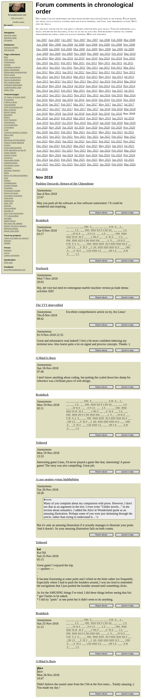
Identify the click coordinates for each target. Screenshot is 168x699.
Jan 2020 (105, 123)
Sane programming (12, 77)
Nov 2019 (80, 123)
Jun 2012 (67, 72)
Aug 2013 (42, 81)
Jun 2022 (67, 141)
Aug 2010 (91, 58)
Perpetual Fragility (12, 191)
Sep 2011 (54, 67)
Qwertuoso (9, 201)
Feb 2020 (117, 123)
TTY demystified (11, 216)
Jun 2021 (117, 132)
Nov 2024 (129, 155)
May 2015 (105, 90)
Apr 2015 (91, 90)
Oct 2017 (67, 109)
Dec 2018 (42, 118)
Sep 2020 (104, 127)
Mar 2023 (79, 146)
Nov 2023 (80, 150)
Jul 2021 (129, 132)
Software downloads (13, 85)
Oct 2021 (67, 136)
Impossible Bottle (11, 160)
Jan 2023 (54, 146)
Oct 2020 (116, 127)
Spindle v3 (8, 211)
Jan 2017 (54, 104)
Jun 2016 (67, 100)
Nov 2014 (129, 86)
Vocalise (7, 218)
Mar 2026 (130, 164)
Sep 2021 (54, 136)
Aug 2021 (42, 136)
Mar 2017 (79, 104)
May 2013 (105, 76)
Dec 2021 (92, 136)
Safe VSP (8, 203)
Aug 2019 (42, 123)
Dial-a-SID (8, 135)
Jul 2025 (129, 159)
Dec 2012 (42, 76)
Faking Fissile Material (14, 142)
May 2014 (55, 86)
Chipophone (9, 62)
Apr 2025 (91, 159)
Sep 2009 (54, 53)
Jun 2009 (117, 49)
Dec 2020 (42, 132)
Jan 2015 (54, 90)
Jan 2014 (105, 81)
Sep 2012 (104, 72)
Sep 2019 (54, 123)
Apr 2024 (42, 155)
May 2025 (105, 159)
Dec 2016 (42, 104)
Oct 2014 (116, 86)
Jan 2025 (54, 159)
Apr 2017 (91, 104)
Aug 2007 (54, 40)
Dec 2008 (42, 49)
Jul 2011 (128, 63)
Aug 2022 (91, 141)
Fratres (7, 145)
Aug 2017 (42, 109)
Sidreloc (7, 206)
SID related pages (12, 82)
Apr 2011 (91, 63)
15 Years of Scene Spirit (14, 97)
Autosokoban (10, 105)
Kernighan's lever (12, 165)
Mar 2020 (130, 123)
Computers (9, 127)
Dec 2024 (42, 159)
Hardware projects (12, 67)
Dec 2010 (42, 63)
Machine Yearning (12, 170)
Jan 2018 (105, 109)
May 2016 (55, 100)
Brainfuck (42, 220)
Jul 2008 (79, 44)
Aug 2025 (42, 164)
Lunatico (8, 168)
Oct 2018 (116, 113)
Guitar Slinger (10, 153)
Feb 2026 (117, 164)
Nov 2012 (129, 72)
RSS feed (8, 262)
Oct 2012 (116, 72)
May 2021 (105, 132)
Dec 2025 (92, 164)
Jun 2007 (41, 40)
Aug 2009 (42, 53)
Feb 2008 (116, 40)
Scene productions (12, 80)
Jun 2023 (117, 146)
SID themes (9, 50)
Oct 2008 (116, 44)
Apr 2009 (91, 49)
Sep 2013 (54, 81)
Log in (7, 253)
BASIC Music (10, 112)
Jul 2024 (79, 155)
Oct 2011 (67, 67)
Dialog (7, 137)
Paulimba (8, 188)
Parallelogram (10, 183)
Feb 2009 (66, 49)
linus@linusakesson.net (14, 270)
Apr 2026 (42, 169)
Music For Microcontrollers (16, 175)
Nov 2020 (129, 127)
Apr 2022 (42, 141)
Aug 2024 (91, 155)
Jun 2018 (67, 113)
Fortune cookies (11, 47)
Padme (7, 180)
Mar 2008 (129, 40)
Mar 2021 (79, 132)
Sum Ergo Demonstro (13, 213)
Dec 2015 (92, 95)
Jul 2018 (79, 113)
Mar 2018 (130, 109)
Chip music (9, 60)
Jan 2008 (104, 40)
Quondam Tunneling (13, 196)
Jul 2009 (129, 49)
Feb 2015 (66, 90)
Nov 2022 (129, 141)
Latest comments (11, 255)
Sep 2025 (54, 164)
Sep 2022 (104, 141)
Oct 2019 (67, 123)
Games (7, 65)
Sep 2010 (104, 58)
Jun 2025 (117, 159)
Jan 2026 (105, 164)
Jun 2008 (67, 44)
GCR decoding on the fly (15, 150)
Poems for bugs (11, 193)
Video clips (9, 90)
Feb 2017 (66, 104)
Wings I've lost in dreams (15, 226)
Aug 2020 (91, 127)
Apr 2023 (91, 146)
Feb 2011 (66, 63)
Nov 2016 (129, 100)
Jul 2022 (79, 141)
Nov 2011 (79, 67)
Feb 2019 (66, 118)
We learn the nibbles (13, 223)
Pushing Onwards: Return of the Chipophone (65, 183)
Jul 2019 (129, 118)
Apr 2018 (42, 113)
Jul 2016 (79, 100)
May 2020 (55, 127)
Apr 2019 (91, 118)
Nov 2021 (80, 136)
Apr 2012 (42, 72)
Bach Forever (10, 110)
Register (7, 250)
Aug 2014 (91, 86)
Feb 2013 (66, 76)
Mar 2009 (79, 49)
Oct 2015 (67, 95)
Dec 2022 (42, 146)
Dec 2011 (92, 67)
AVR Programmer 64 (13, 107)
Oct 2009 (67, 53)
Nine (6, 178)
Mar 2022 (130, 136)
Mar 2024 (130, 150)
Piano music (9, 75)
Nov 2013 (80, 81)
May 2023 (105, 146)
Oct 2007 (66, 40)
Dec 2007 (92, 40)
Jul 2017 (129, 104)
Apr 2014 (42, 86)
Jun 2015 (117, 90)
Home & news (10, 35)
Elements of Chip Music (14, 140)
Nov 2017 (80, 109)
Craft (6, 130)
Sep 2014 (104, 86)
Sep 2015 (54, 95)
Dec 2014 (42, 90)
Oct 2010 (116, 58)
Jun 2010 (67, 58)
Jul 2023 (129, 146)
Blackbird (8, 115)
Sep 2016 (104, 100)
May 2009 (105, 49)
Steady (7, 243)
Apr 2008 (42, 44)
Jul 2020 (79, 127)
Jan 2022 (105, 136)
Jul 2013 (129, 76)
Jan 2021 (54, 132)
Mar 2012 (129, 67)
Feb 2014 (117, 81)
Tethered (41, 442)
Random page (10, 38)
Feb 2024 (117, 150)
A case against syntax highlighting (57, 479)
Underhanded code (12, 87)
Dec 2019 (92, 123)
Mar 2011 (79, 63)
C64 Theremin (10, 120)
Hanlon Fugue (10, 155)
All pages (8, 40)
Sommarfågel (10, 208)
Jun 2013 (117, 76)
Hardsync (8, 158)
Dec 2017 (92, 109)
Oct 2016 (116, 100)
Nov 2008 (129, 44)
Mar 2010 (130, 53)
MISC (6, 173)
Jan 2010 (105, 53)
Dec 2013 (92, 81)
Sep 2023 (54, 150)
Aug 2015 (42, 95)
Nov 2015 (80, 95)
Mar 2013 (79, 76)
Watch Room (10, 221)
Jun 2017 (117, 104)
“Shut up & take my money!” (16, 238)
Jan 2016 (105, 95)
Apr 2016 (42, 100)
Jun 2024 (67, 155)
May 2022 (55, 141)
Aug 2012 (91, 72)
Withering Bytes (11, 228)
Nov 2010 (129, 58)
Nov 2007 (79, 40)
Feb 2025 (66, 159)
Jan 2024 (105, 150)
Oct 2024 (116, 155)
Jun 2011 (116, 63)
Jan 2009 (54, 49)
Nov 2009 (80, 53)
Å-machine (9, 100)
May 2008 (55, 44)
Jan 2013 (54, 76)
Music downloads (12, 70)
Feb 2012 (116, 67)
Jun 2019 (117, 118)
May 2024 (55, 155)
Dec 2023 (92, 150)
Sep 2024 (104, 155)
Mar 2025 (79, 159)
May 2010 (55, 58)
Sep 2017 (54, 109)
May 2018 (55, 113)
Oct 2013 (67, 81)
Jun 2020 (67, 127)
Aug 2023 (42, 150)
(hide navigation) (17, 18)
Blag (6, 57)
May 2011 (104, 63)
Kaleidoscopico (11, 163)
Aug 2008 (91, 44)
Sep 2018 (104, 113)
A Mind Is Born (10, 102)
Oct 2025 (67, 164)
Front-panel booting (12, 148)
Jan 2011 (54, 63)
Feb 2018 (117, 109)
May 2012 (55, 72)
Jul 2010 (79, 58)
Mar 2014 (130, 81)
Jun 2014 (67, 86)
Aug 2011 (42, 67)
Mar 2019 (79, 118)
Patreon (7, 241)
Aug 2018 (91, 113)
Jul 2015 (129, 90)
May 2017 (105, 104)
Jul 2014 (79, 86)
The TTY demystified (49, 305)
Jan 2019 (54, 118)
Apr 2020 (42, 127)
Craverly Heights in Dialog (15, 132)
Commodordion (11, 125)
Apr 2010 (42, 58)
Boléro (7, 117)
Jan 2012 (104, 67)
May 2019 (105, 118)
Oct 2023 (67, 150)
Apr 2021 (91, 132)
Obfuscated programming (15, 72)
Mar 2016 (130, 95)
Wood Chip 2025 (11, 231)
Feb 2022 (117, 136)
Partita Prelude (10, 185)
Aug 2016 (91, 100)
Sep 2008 (104, 44)
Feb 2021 (66, 132)
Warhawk (42, 268)
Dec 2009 (92, 53)
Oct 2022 (116, 141)
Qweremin (8, 198)
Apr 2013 (91, 76)
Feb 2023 (66, 146)
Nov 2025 (80, 164)
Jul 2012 (79, 72)
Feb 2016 (117, 95)
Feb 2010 (117, 53)
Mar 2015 (79, 90)
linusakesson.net (17, 15)
